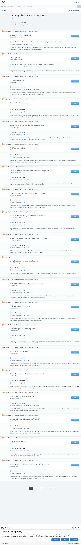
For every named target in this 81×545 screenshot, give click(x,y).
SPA (12, 443)
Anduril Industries (15, 127)
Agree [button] (65, 539)
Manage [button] (56, 539)
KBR (12, 150)
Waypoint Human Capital (17, 398)
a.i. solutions (14, 82)
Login (75, 2)
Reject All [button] (74, 539)
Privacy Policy (5, 543)
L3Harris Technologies (17, 172)
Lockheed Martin (15, 285)
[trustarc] (76, 543)
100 (50, 488)
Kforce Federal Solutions (17, 37)
